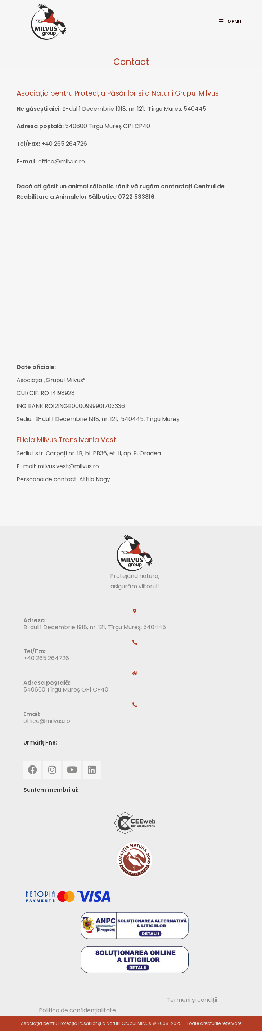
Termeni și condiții (192, 1000)
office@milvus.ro (46, 721)
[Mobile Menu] (227, 21)
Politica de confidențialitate (77, 1010)
